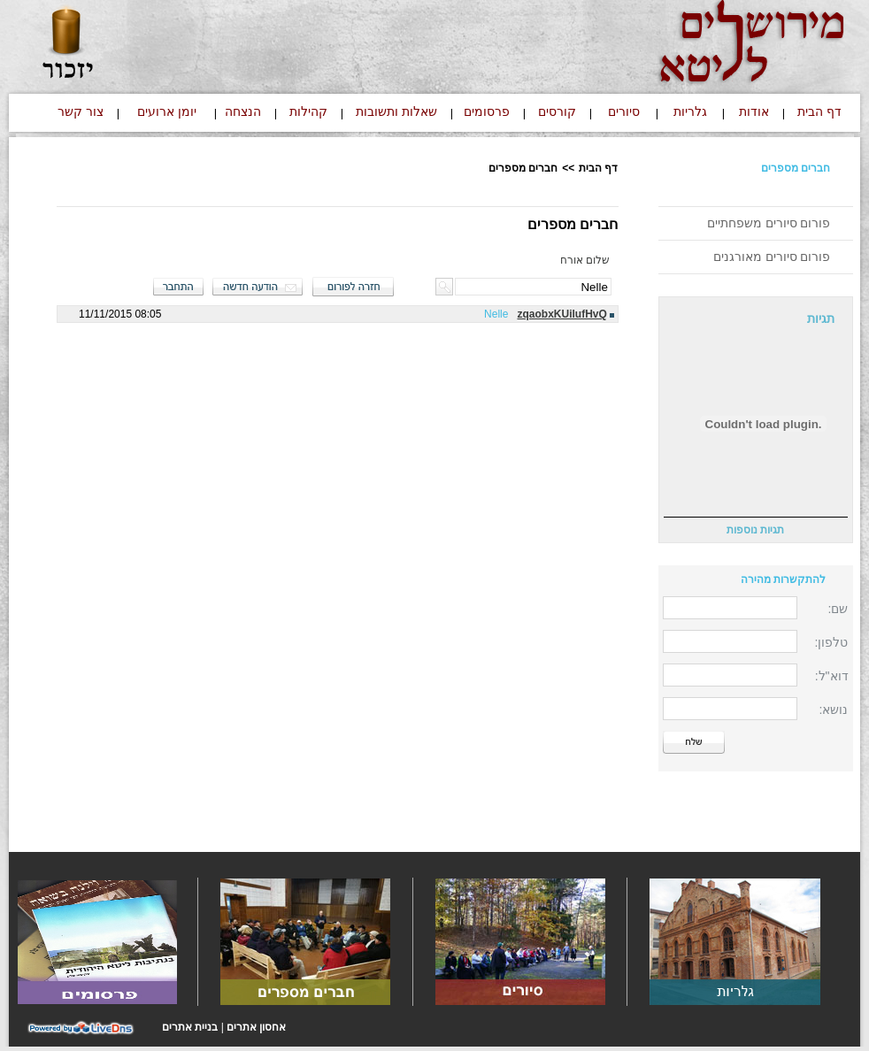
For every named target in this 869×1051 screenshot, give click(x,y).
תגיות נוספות (755, 530)
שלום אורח (585, 260)
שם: (838, 609)
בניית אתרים (190, 1027)
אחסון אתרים (256, 1027)
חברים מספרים (795, 168)
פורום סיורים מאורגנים (772, 256)
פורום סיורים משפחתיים (769, 223)
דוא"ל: (832, 676)
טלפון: (832, 642)
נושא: (834, 709)
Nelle (496, 314)
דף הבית (598, 168)
